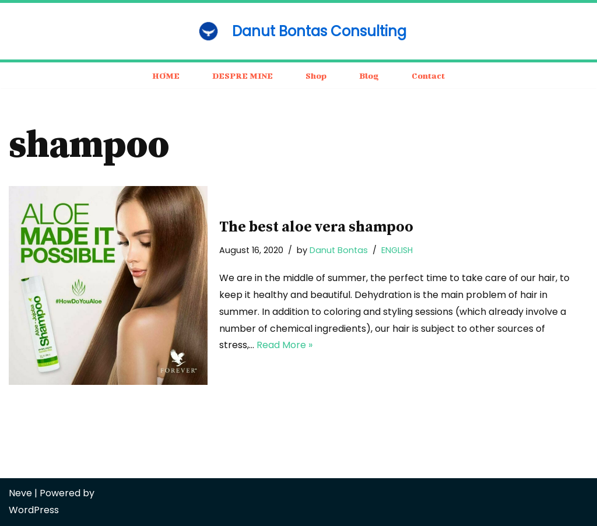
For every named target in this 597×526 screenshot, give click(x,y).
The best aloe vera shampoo (316, 227)
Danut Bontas (339, 250)
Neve (20, 493)
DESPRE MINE (242, 75)
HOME (166, 75)
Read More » (284, 345)
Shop (315, 75)
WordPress (34, 510)
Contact (428, 75)
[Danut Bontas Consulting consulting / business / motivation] (298, 31)
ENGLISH (397, 250)
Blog (369, 75)
